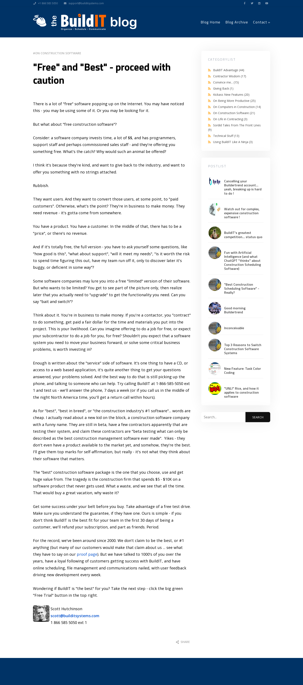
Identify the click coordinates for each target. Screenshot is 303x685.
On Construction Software (58, 53)
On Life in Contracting (230, 119)
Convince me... (226, 82)
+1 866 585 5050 (44, 3)
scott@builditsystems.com (75, 615)
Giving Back (223, 88)
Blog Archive (236, 22)
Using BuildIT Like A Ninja (233, 142)
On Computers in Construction (237, 107)
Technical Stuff (226, 136)
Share (183, 642)
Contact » (261, 22)
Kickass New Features (231, 95)
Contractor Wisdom (229, 76)
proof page (87, 554)
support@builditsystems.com (83, 3)
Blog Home (210, 22)
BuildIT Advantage (228, 70)
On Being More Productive (234, 101)
